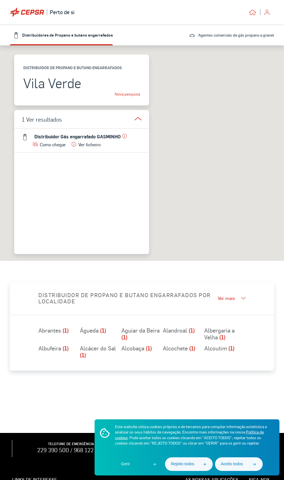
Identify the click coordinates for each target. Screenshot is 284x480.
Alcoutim (219, 348)
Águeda (93, 330)
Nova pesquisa (127, 94)
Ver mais (232, 298)
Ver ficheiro (86, 144)
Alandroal (179, 330)
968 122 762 (89, 450)
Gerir (125, 464)
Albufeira (53, 348)
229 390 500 (53, 450)
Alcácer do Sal (98, 351)
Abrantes (53, 330)
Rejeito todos (182, 464)
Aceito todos (232, 464)
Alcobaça (136, 348)
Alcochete (179, 348)
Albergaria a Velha (219, 334)
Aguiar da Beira (140, 334)
